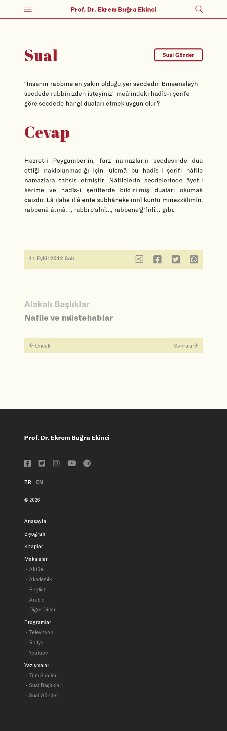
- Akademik (39, 579)
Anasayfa (35, 521)
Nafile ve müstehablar (68, 317)
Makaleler (36, 559)
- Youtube (37, 653)
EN (39, 482)
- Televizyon (39, 632)
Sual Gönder (178, 55)
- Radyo (34, 642)
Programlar (37, 622)
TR (27, 482)
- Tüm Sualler (41, 675)
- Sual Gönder (42, 695)
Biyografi (34, 534)
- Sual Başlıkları (44, 685)
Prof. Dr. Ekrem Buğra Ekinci (113, 9)
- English (36, 589)
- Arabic (35, 600)
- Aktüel (35, 569)
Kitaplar (33, 546)
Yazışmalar (36, 665)
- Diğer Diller (41, 609)
